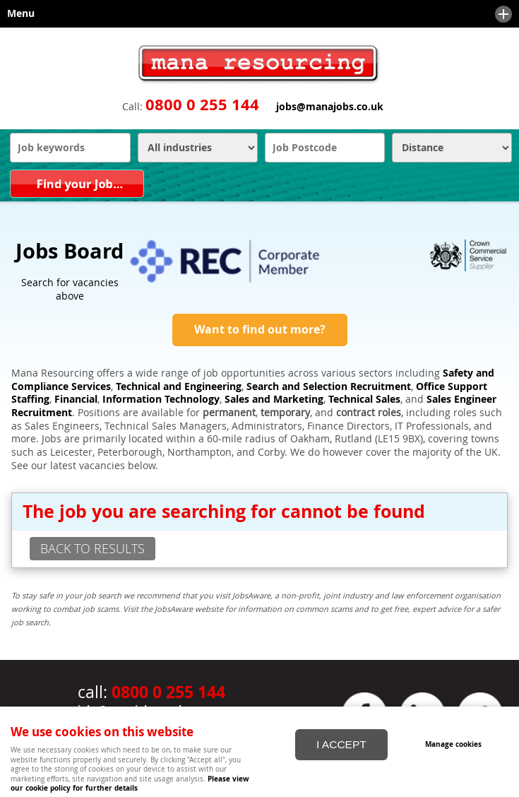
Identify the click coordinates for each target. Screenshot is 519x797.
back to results (92, 548)
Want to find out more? (260, 329)
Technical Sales (364, 399)
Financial (75, 399)
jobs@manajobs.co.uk (329, 107)
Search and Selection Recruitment (328, 386)
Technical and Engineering (178, 386)
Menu (256, 14)
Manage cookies (453, 744)
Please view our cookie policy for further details (130, 783)
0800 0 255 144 (202, 104)
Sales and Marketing (274, 399)
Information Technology (161, 399)
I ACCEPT (341, 744)
